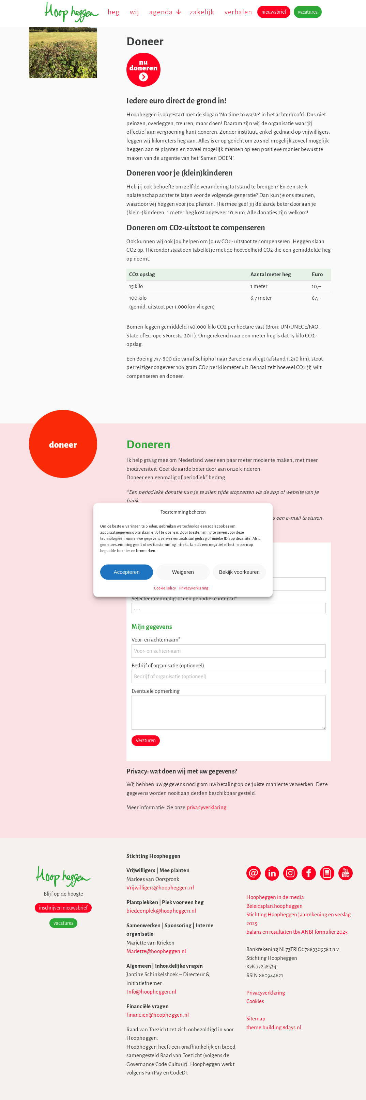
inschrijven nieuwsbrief (63, 908)
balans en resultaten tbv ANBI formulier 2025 (297, 932)
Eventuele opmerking (156, 691)
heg (114, 12)
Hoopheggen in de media (275, 897)
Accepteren (127, 572)
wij (134, 12)
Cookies (255, 1001)
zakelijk (202, 12)
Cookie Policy (165, 588)
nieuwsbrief (273, 12)
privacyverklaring (206, 807)
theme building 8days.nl (273, 1027)
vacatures (308, 12)
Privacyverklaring (193, 588)
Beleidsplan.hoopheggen (274, 906)
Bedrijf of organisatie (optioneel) (168, 665)
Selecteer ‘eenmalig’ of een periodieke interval (184, 598)
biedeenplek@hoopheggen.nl (161, 911)
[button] (262, 512)
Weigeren (183, 572)
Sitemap (255, 1018)
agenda (161, 12)
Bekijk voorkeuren (239, 572)
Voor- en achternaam (156, 640)
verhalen (238, 12)
